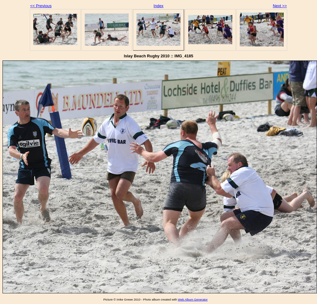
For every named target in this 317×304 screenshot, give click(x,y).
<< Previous (40, 5)
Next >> (280, 5)
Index (158, 5)
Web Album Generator (193, 299)
